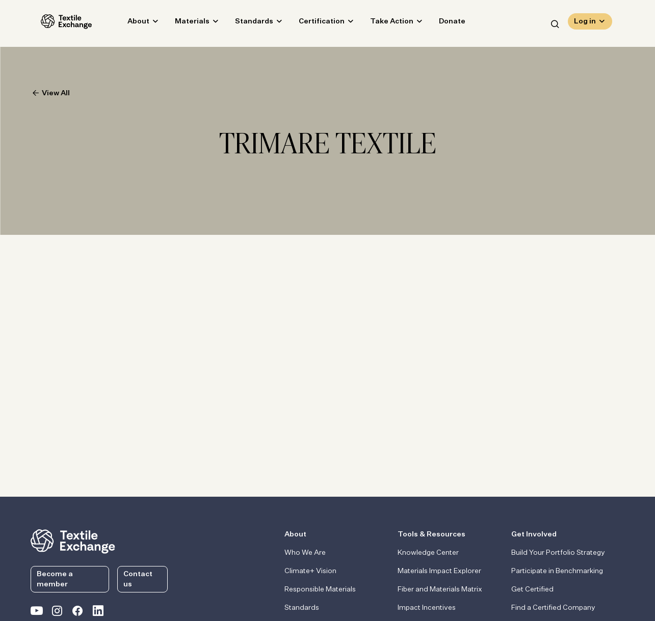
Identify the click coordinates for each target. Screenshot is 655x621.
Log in (585, 23)
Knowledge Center (428, 552)
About (128, 23)
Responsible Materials (320, 589)
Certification (311, 23)
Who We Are (305, 552)
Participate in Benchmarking (557, 571)
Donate (442, 23)
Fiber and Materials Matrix (440, 589)
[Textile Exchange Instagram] (57, 613)
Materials (182, 23)
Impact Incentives (427, 607)
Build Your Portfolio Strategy (558, 552)
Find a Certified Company (553, 607)
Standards (244, 23)
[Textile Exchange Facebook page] (77, 613)
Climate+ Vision (310, 571)
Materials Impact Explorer (439, 571)
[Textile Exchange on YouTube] (37, 613)
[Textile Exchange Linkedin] (98, 613)
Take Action (381, 23)
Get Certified (532, 589)
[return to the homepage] (73, 540)
